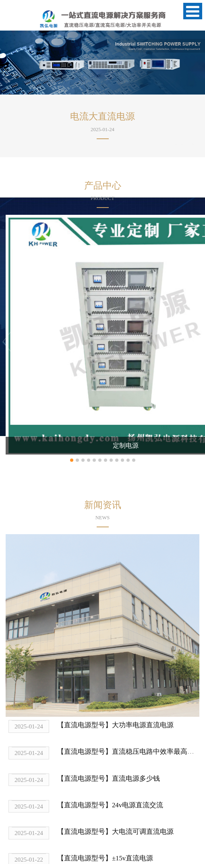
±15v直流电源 (132, 858)
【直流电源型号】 (84, 725)
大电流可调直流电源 (143, 831)
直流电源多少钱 (136, 778)
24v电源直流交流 (137, 805)
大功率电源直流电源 (143, 725)
